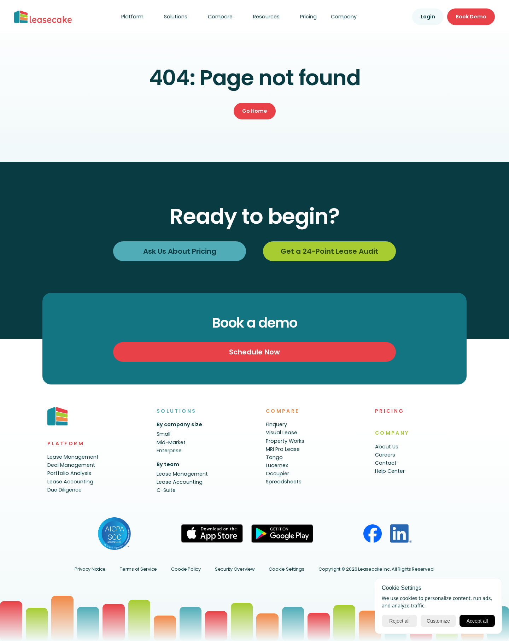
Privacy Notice (90, 569)
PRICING (389, 410)
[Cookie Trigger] (286, 569)
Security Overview (235, 569)
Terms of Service (138, 569)
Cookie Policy (186, 569)
